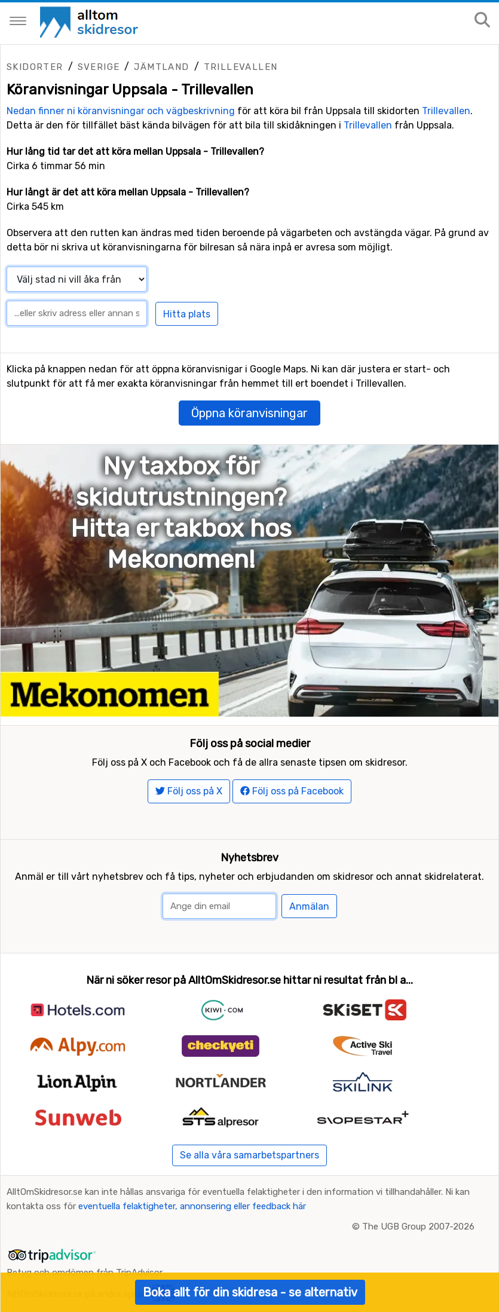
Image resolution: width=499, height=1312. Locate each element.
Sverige (99, 67)
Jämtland (161, 67)
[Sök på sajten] (482, 20)
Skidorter (35, 67)
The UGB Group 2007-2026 (418, 1226)
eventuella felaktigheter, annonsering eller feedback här (192, 1206)
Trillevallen (241, 67)
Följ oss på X (188, 791)
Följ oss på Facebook (292, 791)
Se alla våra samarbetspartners (249, 1155)
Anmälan (309, 906)
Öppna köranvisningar (249, 413)
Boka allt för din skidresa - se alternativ (250, 1292)
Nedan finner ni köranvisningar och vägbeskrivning (121, 111)
